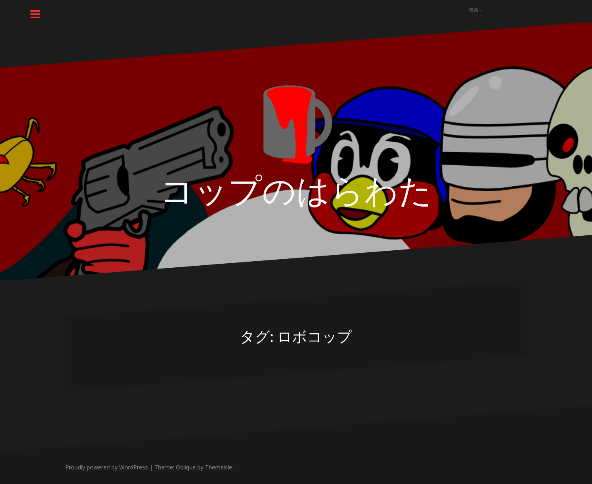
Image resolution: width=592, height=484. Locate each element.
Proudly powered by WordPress (106, 467)
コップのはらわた (296, 188)
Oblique (186, 467)
